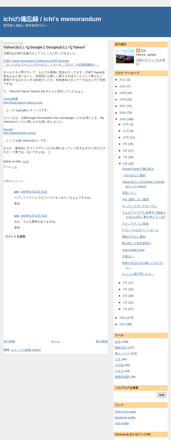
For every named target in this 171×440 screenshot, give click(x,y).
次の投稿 (9, 341)
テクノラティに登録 (135, 223)
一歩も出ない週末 (133, 175)
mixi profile (122, 423)
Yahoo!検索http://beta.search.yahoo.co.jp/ (22, 100)
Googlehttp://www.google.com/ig (19, 131)
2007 (123, 106)
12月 (126, 124)
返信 (17, 203)
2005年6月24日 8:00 (33, 215)
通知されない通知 (133, 236)
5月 (125, 282)
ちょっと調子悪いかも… (138, 274)
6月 (125, 163)
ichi (16, 215)
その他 (119, 365)
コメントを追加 (15, 236)
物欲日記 (121, 347)
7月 (125, 157)
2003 (123, 324)
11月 (126, 131)
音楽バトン (129, 193)
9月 (125, 144)
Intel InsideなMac (133, 250)
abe (16, 191)
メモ (14, 167)
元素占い (128, 256)
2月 (125, 302)
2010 (123, 86)
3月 (125, 295)
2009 (123, 93)
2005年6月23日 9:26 (33, 191)
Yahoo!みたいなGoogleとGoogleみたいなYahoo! (44, 47)
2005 (123, 119)
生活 (118, 341)
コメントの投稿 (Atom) (26, 350)
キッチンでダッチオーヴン (139, 206)
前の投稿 (101, 341)
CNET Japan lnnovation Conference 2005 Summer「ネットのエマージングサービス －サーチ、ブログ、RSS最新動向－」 (51, 62)
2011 (123, 79)
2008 (123, 99)
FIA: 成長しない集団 (135, 199)
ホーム (55, 341)
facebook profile (125, 417)
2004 (123, 317)
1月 (125, 309)
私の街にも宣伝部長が (136, 243)
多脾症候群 (122, 376)
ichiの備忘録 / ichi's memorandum (52, 18)
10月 (126, 137)
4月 (125, 289)
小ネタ (119, 371)
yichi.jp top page (125, 411)
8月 (125, 150)
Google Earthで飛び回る (138, 168)
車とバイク (122, 353)
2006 (123, 112)
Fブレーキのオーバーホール (140, 230)
